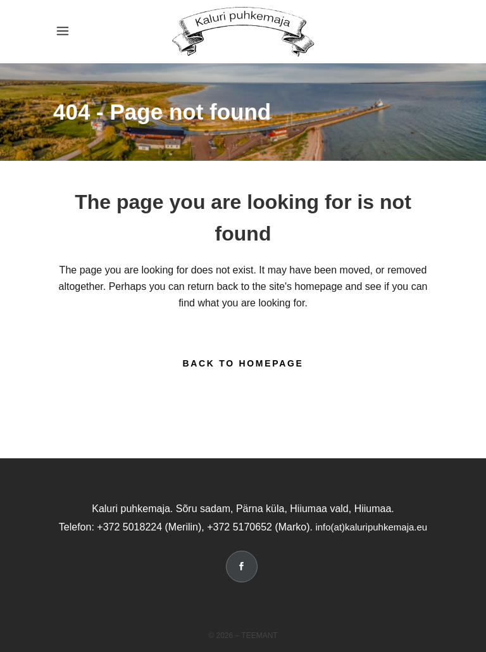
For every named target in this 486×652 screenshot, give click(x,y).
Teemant (259, 635)
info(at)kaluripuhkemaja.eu (371, 527)
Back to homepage (242, 363)
